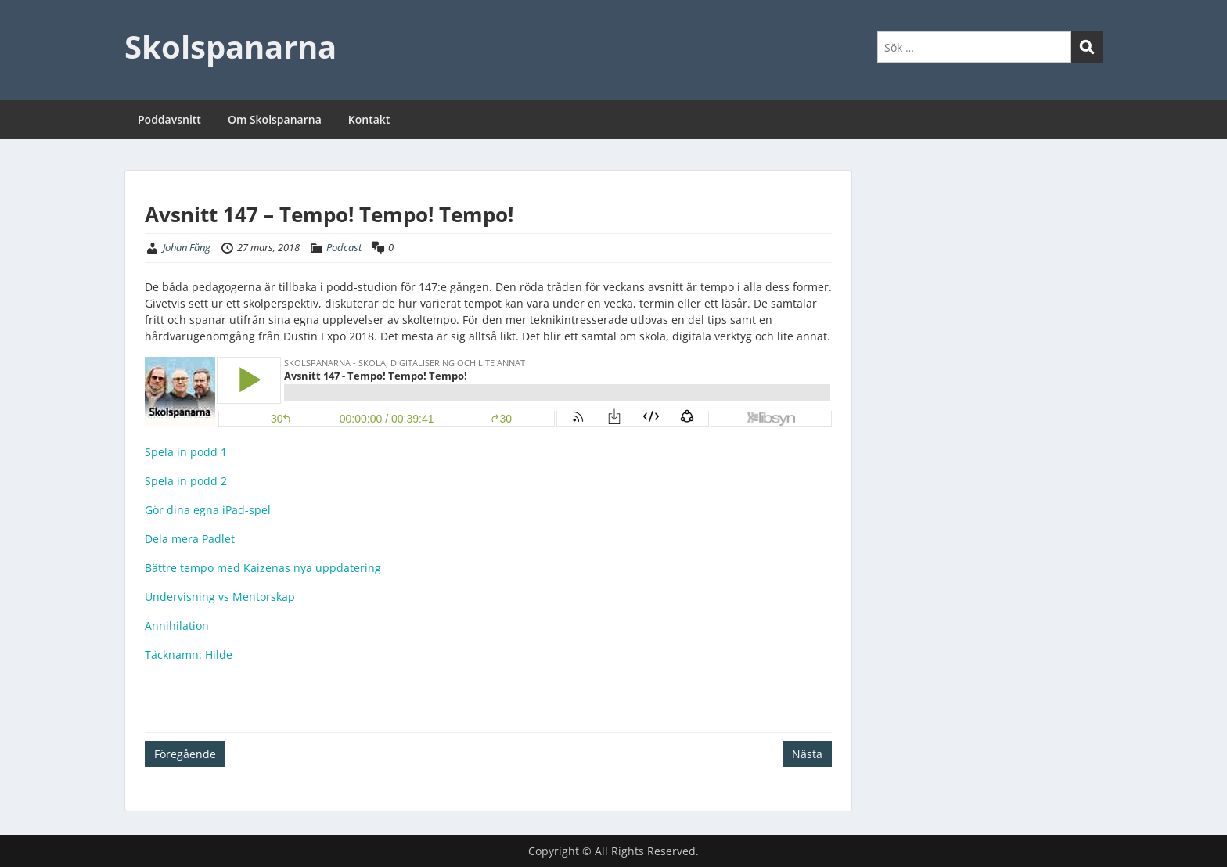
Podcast (344, 247)
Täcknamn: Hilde (188, 654)
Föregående (185, 753)
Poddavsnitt (169, 119)
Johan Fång (186, 247)
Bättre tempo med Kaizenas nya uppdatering (263, 567)
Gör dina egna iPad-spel (208, 509)
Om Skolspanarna (275, 119)
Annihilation (177, 625)
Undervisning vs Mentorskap (220, 596)
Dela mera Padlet (190, 538)
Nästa (807, 753)
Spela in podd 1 (186, 451)
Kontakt (369, 119)
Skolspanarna (230, 46)
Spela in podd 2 (186, 480)
